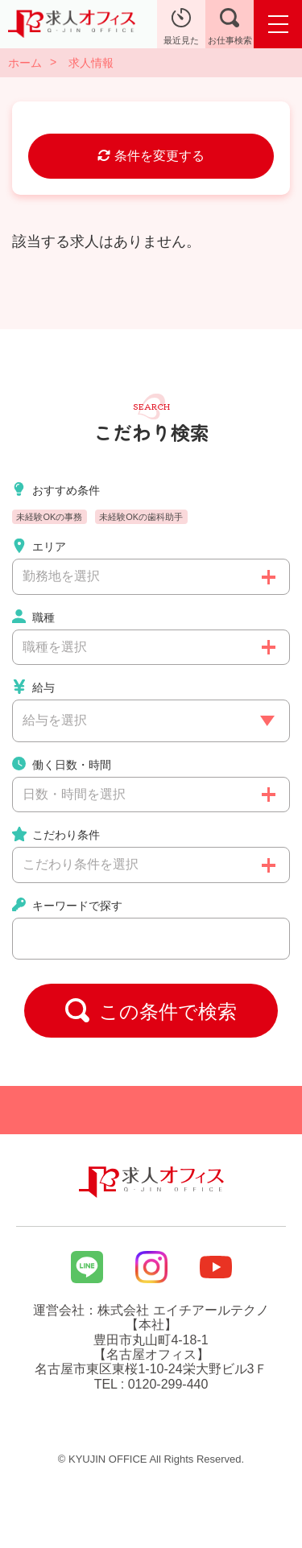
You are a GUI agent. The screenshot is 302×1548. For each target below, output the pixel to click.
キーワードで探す (67, 905)
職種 (33, 616)
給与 (33, 686)
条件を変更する (150, 156)
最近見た (181, 26)
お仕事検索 (230, 26)
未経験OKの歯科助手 (141, 517)
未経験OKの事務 (49, 517)
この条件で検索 (151, 1010)
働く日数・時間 (61, 764)
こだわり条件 (56, 834)
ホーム (25, 62)
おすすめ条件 (56, 489)
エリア (39, 546)
